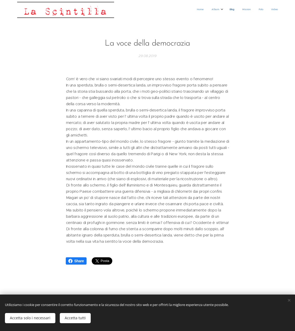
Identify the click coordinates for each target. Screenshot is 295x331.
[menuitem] (237, 10)
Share (76, 261)
